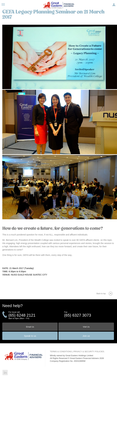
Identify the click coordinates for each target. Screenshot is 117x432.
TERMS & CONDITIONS (61, 351)
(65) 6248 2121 (21, 315)
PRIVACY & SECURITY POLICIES (88, 351)
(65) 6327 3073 (77, 315)
